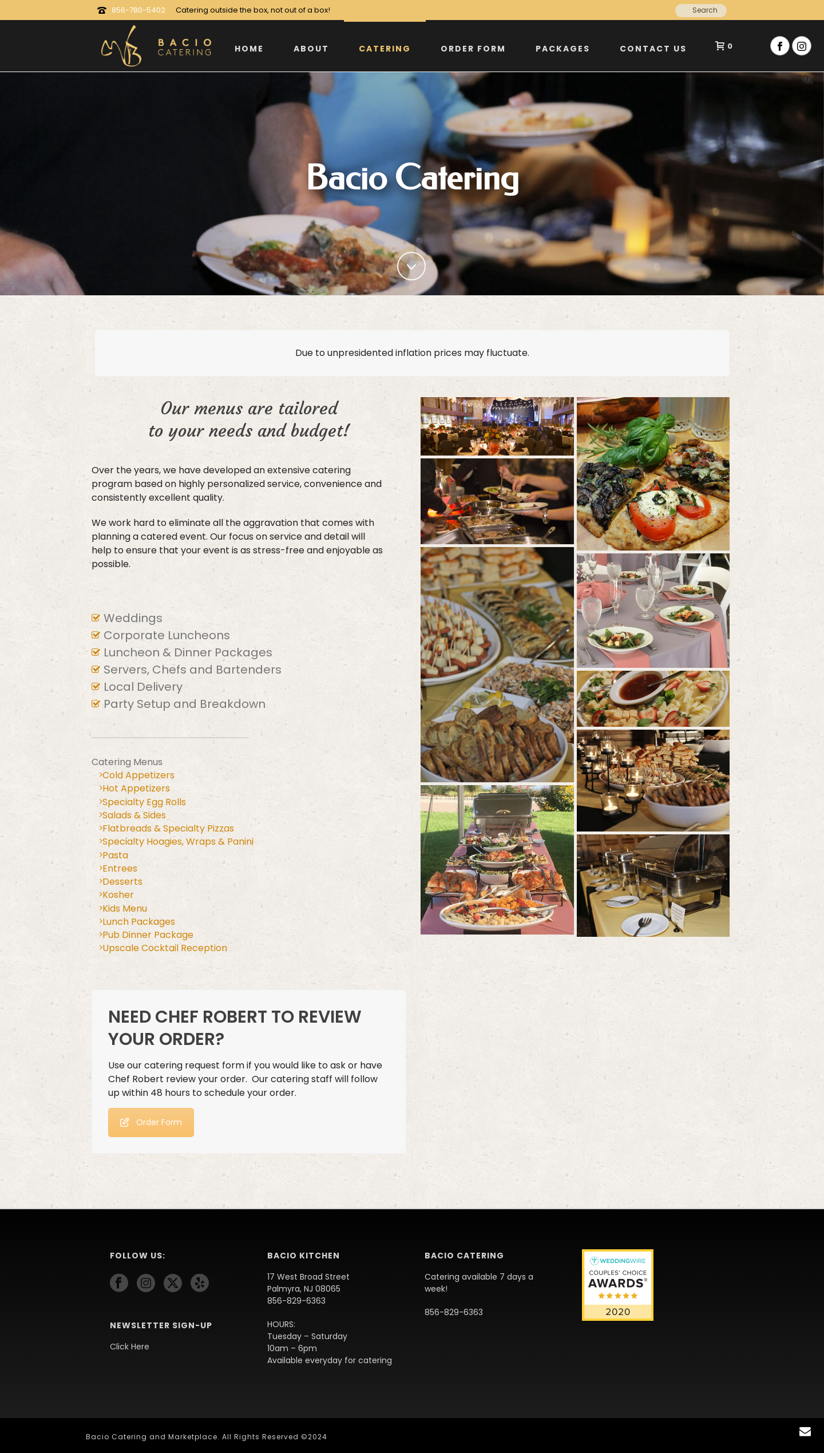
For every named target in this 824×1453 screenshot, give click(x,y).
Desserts (121, 881)
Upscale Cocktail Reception (163, 948)
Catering (385, 48)
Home (249, 48)
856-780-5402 (138, 10)
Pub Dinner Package (146, 934)
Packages (563, 48)
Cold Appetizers (137, 775)
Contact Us (653, 48)
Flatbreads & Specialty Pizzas (167, 828)
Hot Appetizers (135, 788)
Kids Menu (123, 908)
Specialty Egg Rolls (143, 802)
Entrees (118, 868)
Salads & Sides (133, 815)
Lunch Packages (137, 921)
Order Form (473, 48)
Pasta (114, 855)
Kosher (117, 894)
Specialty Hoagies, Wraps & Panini (176, 841)
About (311, 48)
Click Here (129, 1346)
